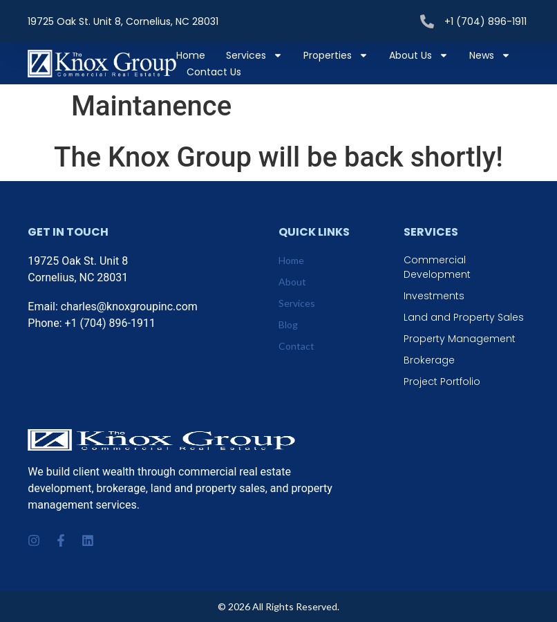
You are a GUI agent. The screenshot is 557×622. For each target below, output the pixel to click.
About (292, 282)
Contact (296, 346)
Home (190, 55)
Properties (335, 55)
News (490, 55)
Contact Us (214, 72)
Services (254, 55)
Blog (288, 324)
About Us (419, 55)
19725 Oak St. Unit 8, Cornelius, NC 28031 (123, 21)
